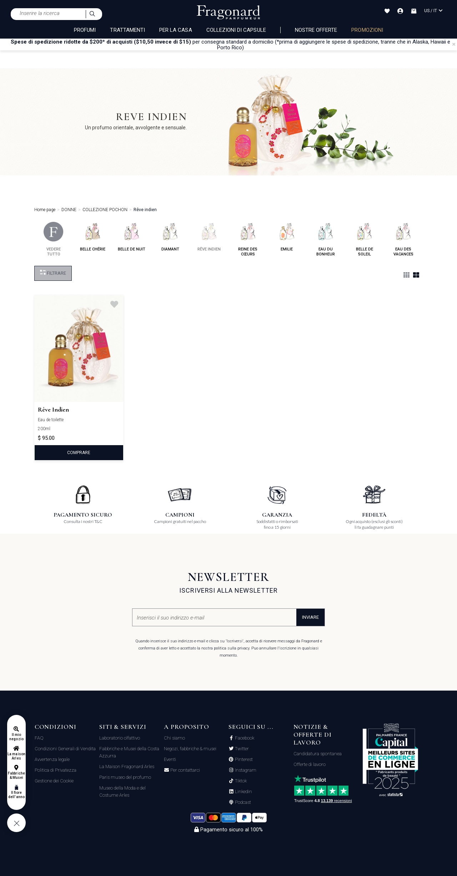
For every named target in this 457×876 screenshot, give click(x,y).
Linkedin (243, 791)
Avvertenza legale (52, 759)
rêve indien (209, 237)
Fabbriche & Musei (16, 775)
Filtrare (53, 273)
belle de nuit (131, 237)
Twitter (241, 749)
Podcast (242, 802)
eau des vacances (403, 239)
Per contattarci (184, 770)
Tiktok (240, 781)
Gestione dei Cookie (54, 780)
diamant (170, 237)
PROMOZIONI (367, 30)
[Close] (453, 44)
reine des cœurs (248, 239)
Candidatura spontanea (317, 753)
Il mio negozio (16, 737)
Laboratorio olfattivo (119, 738)
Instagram (245, 770)
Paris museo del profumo (125, 777)
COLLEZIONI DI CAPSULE (236, 30)
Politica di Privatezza (55, 770)
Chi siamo (174, 738)
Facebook (244, 738)
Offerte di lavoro (309, 764)
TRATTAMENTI (127, 30)
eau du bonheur (325, 239)
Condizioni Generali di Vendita (65, 748)
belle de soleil (364, 239)
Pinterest (243, 759)
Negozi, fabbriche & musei (190, 748)
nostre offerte (316, 30)
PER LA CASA (175, 30)
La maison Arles (16, 756)
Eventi (170, 759)
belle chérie (92, 237)
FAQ (39, 738)
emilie (287, 237)
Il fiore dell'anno (16, 795)
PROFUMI (85, 30)
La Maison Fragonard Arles (126, 766)
